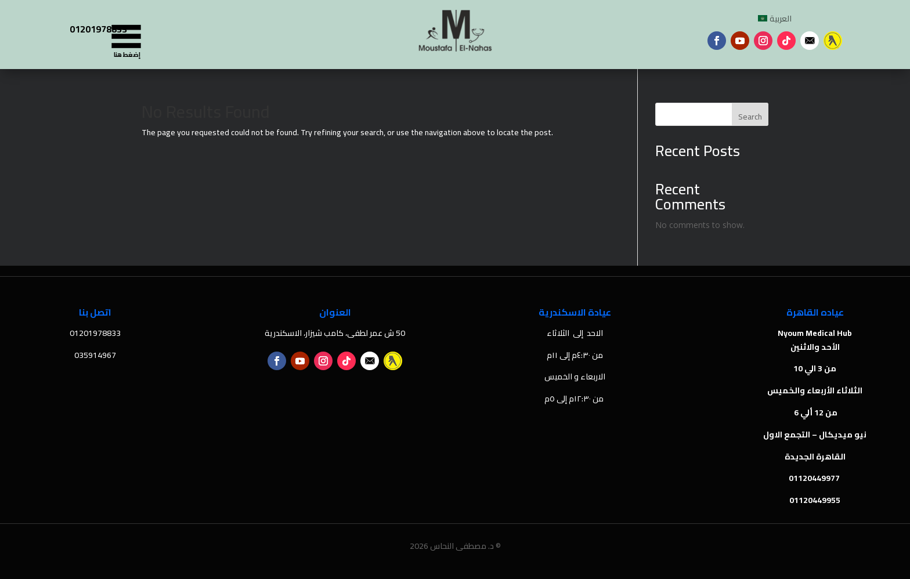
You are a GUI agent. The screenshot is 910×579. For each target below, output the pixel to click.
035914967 (95, 355)
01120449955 (814, 500)
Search (750, 116)
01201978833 (98, 29)
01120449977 (815, 478)
